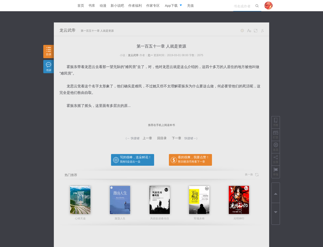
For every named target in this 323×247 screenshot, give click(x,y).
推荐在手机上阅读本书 (161, 125)
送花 (275, 147)
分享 (275, 159)
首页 (80, 5)
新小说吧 (117, 5)
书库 (91, 5)
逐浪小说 (61, 5)
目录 (48, 51)
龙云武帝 (67, 30)
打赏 (275, 134)
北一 (150, 55)
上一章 (147, 138)
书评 (48, 67)
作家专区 (153, 5)
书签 (275, 122)
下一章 (176, 138)
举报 (275, 171)
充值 (190, 5)
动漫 (103, 5)
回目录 (162, 138)
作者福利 (135, 5)
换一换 (251, 174)
